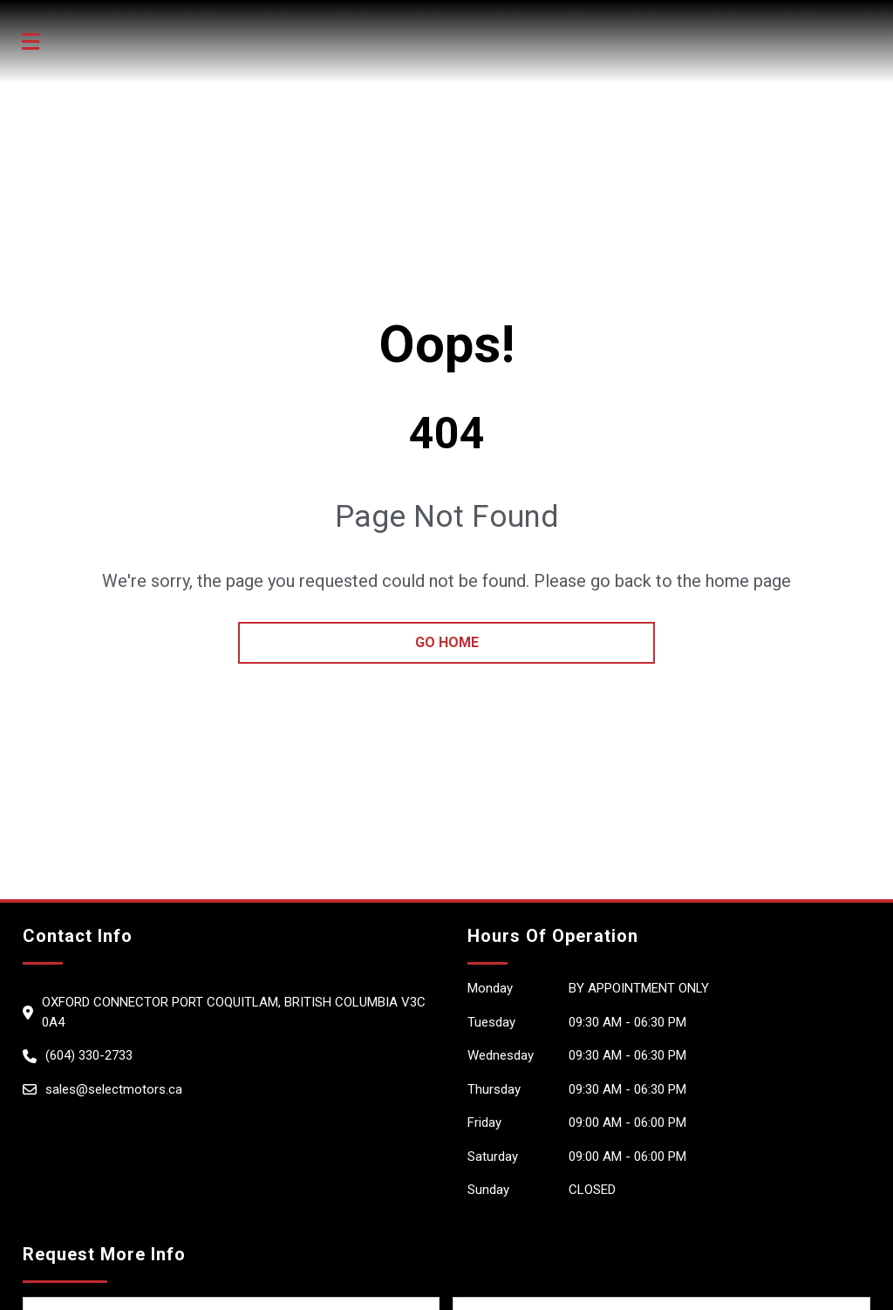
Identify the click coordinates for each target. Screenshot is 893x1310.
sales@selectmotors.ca (113, 1089)
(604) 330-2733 (89, 1055)
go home (447, 642)
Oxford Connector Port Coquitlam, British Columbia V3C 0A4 (234, 1012)
